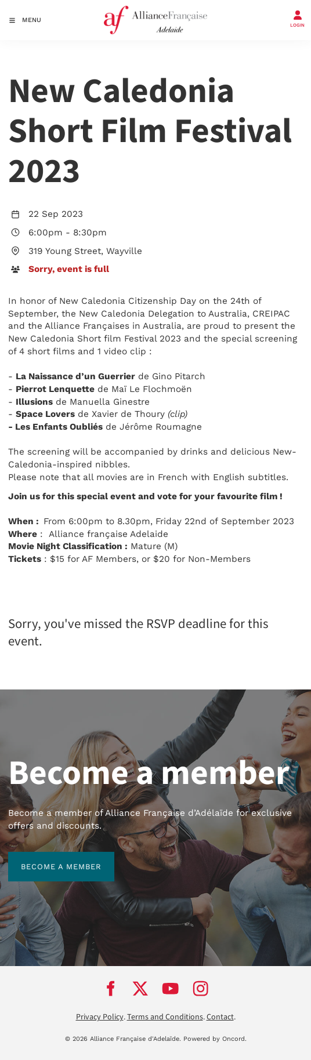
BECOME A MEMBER (48, 858)
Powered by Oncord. (215, 1039)
